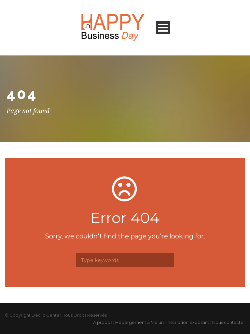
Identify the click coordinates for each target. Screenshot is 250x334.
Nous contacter (228, 322)
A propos (102, 322)
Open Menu (163, 27)
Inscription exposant (188, 322)
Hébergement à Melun (139, 322)
